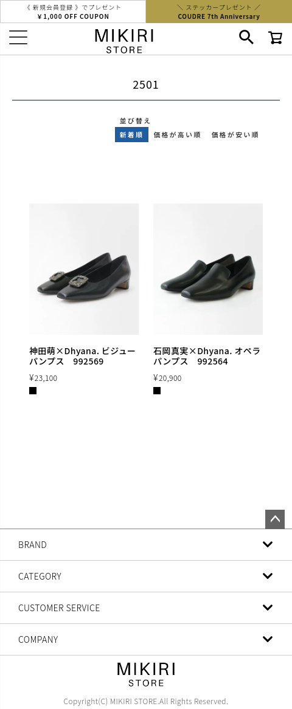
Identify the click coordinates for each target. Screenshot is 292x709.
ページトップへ (275, 519)
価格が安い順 (235, 134)
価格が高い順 (177, 134)
